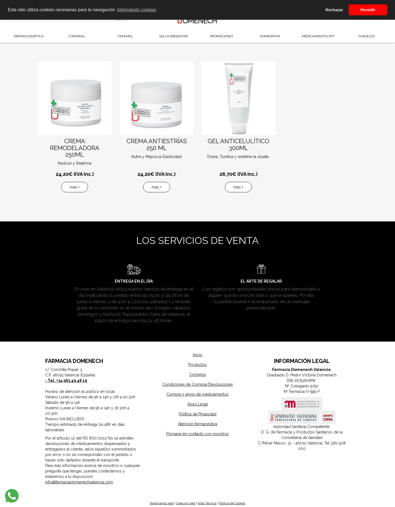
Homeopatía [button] (270, 36)
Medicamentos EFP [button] (318, 36)
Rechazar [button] (334, 10)
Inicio (197, 355)
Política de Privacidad (197, 414)
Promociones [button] (221, 36)
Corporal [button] (76, 36)
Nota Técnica (207, 503)
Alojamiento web (162, 503)
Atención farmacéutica (197, 424)
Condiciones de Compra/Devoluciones (197, 384)
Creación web (185, 503)
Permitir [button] (367, 10)
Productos (197, 364)
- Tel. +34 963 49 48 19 (66, 380)
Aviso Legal (197, 404)
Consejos (197, 374)
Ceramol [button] (125, 36)
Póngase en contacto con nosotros (197, 434)
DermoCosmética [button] (29, 36)
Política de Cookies (232, 503)
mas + (75, 187)
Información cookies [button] (136, 9)
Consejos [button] (366, 36)
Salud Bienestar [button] (173, 36)
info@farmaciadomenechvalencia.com (79, 482)
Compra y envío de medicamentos (197, 394)
